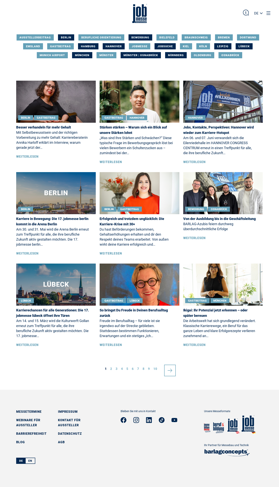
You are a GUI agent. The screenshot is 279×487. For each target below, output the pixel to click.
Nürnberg (176, 55)
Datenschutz (70, 433)
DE (256, 13)
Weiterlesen (27, 156)
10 (155, 369)
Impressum (68, 411)
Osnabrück (230, 55)
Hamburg (88, 46)
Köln (203, 46)
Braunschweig (196, 37)
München (82, 55)
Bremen (224, 37)
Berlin (66, 37)
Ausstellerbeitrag (35, 37)
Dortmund (248, 37)
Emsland (33, 46)
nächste (170, 369)
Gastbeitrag (60, 46)
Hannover (114, 46)
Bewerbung (140, 37)
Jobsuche (165, 46)
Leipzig (223, 46)
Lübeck (244, 46)
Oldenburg (202, 55)
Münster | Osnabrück (141, 55)
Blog (20, 442)
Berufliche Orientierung (101, 37)
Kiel (186, 46)
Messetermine (29, 411)
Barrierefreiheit (31, 433)
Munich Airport (52, 55)
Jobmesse (139, 46)
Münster (106, 55)
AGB (61, 442)
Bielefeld (167, 37)
